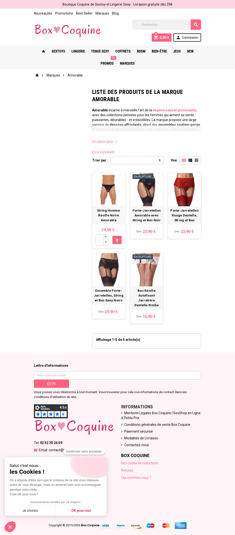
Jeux (177, 51)
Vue (174, 160)
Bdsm (141, 51)
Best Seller (84, 13)
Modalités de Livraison (141, 438)
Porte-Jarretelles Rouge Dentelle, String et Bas (184, 215)
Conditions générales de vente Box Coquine (157, 425)
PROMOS (108, 61)
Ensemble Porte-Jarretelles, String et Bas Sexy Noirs (108, 295)
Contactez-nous (136, 445)
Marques (102, 13)
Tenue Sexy (100, 51)
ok (51, 384)
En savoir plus (105, 142)
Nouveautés (43, 13)
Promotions (64, 13)
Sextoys (58, 51)
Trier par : (100, 160)
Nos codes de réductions (139, 463)
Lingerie (78, 51)
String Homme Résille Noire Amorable (108, 215)
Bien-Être (159, 51)
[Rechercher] (166, 24)
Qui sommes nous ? (136, 478)
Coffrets (123, 51)
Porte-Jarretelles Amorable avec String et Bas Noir (147, 215)
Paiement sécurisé (138, 431)
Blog (115, 13)
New (190, 51)
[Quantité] (99, 240)
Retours (127, 470)
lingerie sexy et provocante (174, 110)
